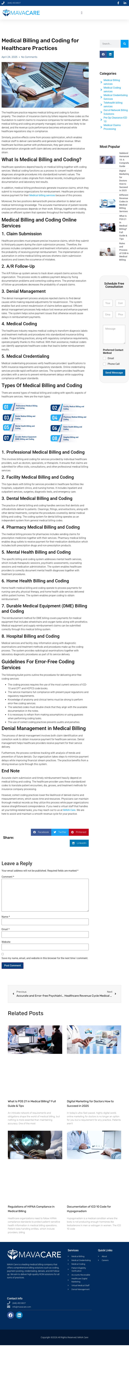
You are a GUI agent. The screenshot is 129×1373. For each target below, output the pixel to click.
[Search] (125, 44)
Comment (8, 877)
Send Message (114, 372)
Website (6, 942)
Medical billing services (42, 195)
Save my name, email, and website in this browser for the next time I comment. (45, 958)
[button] (81, 12)
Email (6, 929)
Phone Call (114, 363)
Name (6, 917)
